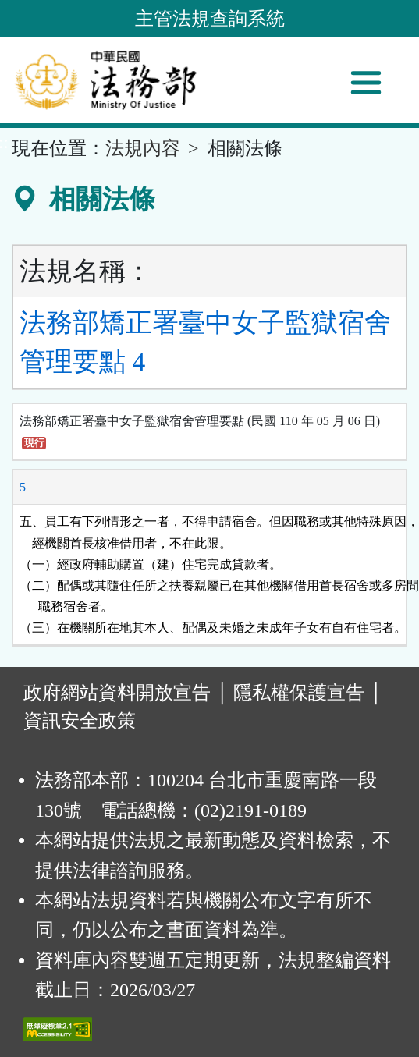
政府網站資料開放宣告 (117, 693)
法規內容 (142, 148)
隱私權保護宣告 (298, 693)
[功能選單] (366, 83)
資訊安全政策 (79, 721)
